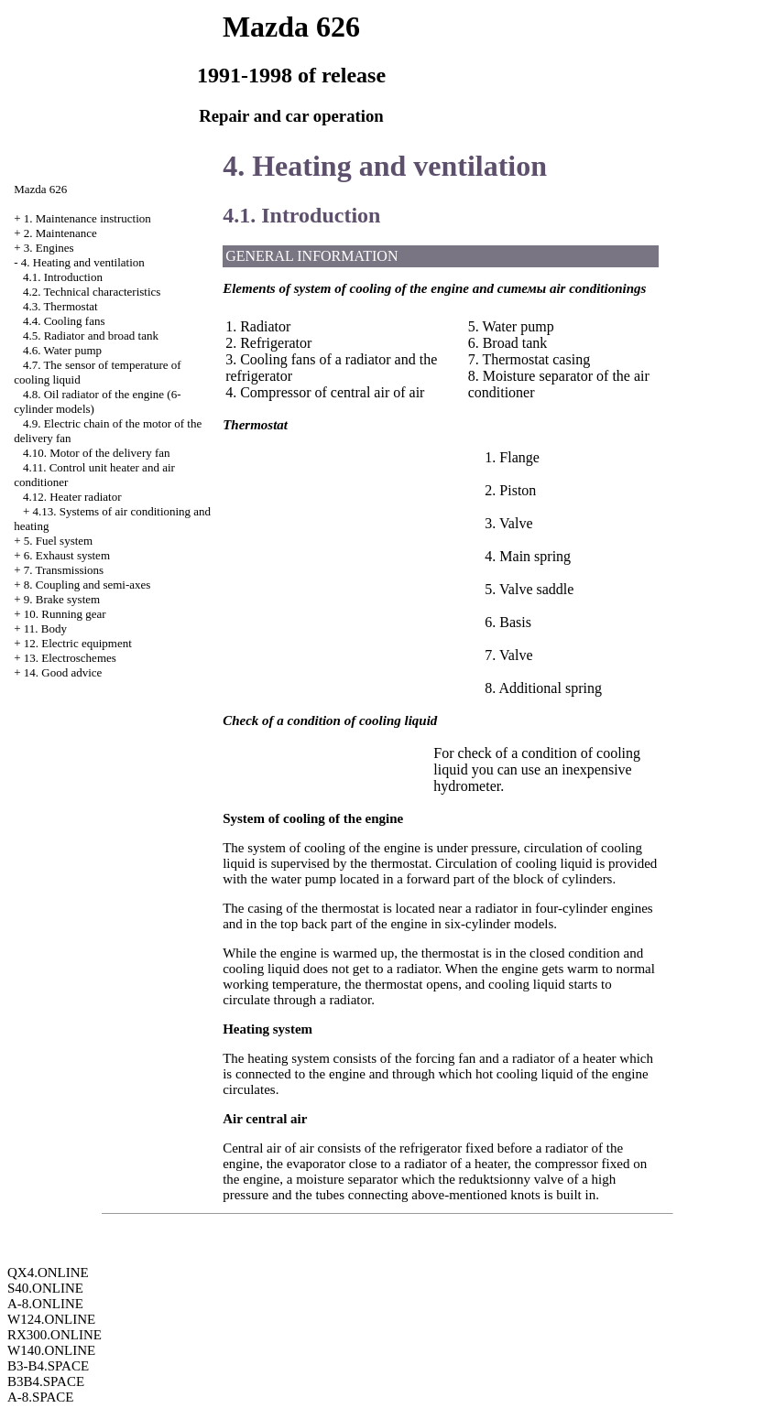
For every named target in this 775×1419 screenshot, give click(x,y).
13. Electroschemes (70, 658)
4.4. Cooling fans (64, 321)
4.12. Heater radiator (72, 497)
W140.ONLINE (51, 1350)
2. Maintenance (60, 233)
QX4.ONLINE (48, 1272)
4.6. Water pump (62, 350)
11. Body (45, 628)
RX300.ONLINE (54, 1334)
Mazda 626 (40, 189)
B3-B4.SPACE (48, 1366)
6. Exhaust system (67, 555)
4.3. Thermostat (60, 306)
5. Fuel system (58, 540)
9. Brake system (62, 599)
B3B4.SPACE (45, 1381)
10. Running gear (65, 614)
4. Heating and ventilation (83, 262)
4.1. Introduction (63, 277)
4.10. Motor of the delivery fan (96, 453)
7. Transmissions (64, 570)
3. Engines (49, 248)
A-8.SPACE (40, 1397)
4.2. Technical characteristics (91, 291)
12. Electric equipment (78, 643)
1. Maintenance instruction (87, 218)
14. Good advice (63, 672)
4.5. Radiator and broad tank (90, 335)
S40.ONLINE (45, 1288)
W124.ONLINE (51, 1319)
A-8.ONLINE (45, 1303)
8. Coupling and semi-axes (87, 584)
